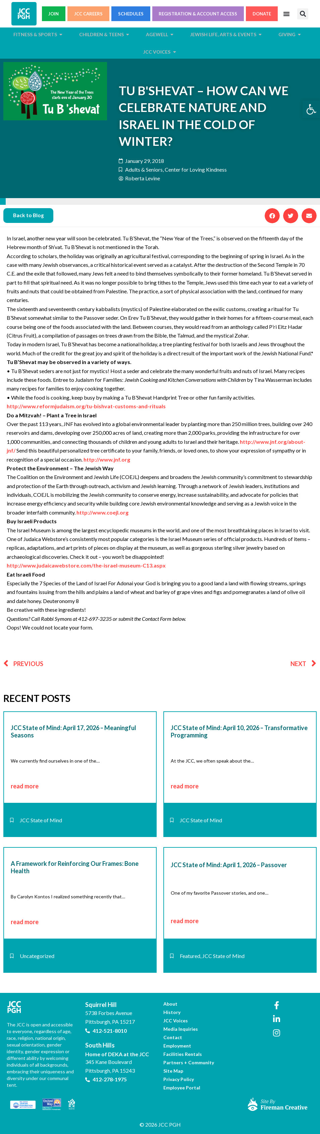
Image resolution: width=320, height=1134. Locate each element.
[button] (302, 13)
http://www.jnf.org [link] (107, 460)
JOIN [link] (53, 13)
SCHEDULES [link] (131, 13)
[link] (311, 109)
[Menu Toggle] (286, 13)
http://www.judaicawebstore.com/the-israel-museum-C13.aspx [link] (86, 565)
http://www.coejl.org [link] (102, 513)
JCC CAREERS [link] (88, 13)
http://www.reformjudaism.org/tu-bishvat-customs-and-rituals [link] (86, 406)
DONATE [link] (262, 13)
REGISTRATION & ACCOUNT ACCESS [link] (198, 13)
